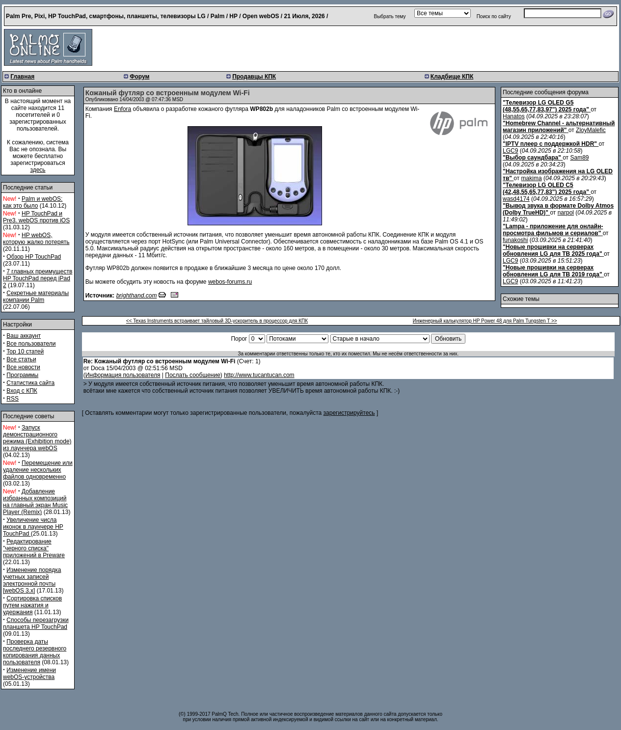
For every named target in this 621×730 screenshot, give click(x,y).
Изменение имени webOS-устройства (29, 673)
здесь (37, 169)
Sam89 (579, 157)
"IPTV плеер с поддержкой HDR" (550, 143)
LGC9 (510, 150)
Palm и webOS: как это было (32, 202)
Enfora (122, 109)
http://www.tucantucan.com (259, 375)
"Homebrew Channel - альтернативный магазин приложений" (559, 127)
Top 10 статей (25, 351)
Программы (22, 375)
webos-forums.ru (230, 281)
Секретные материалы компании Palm (36, 296)
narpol (566, 212)
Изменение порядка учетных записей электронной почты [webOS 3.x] (32, 580)
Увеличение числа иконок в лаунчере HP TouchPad (33, 526)
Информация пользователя (123, 375)
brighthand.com (136, 295)
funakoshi (515, 240)
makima (531, 178)
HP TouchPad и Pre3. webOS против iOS (36, 217)
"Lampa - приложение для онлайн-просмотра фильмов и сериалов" (553, 230)
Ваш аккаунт (23, 335)
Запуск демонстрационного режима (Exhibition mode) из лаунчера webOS (37, 438)
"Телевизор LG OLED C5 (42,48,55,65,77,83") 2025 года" (546, 188)
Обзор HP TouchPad (33, 256)
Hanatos (514, 116)
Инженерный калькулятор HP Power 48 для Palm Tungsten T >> (485, 321)
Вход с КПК (21, 390)
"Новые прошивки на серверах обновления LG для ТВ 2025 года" (552, 250)
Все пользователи (30, 343)
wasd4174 (516, 198)
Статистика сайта (30, 382)
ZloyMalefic (591, 130)
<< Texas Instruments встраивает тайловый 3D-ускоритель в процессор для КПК (217, 321)
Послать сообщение (192, 375)
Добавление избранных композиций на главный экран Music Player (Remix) (35, 501)
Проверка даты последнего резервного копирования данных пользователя (34, 652)
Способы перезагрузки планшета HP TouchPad (36, 623)
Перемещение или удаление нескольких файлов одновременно (38, 470)
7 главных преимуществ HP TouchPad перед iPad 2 (37, 278)
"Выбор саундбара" (532, 157)
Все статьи (21, 359)
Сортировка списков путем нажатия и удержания (32, 605)
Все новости (23, 367)
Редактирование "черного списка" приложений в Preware (34, 548)
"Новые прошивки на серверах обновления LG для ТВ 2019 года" (552, 271)
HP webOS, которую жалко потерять (36, 238)
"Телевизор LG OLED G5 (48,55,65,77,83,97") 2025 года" (546, 106)
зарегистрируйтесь (349, 412)
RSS (12, 398)
